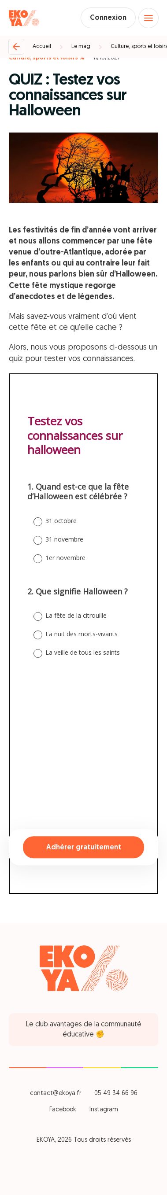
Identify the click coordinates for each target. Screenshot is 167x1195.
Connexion (108, 18)
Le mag (80, 46)
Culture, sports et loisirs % (47, 58)
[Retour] (16, 46)
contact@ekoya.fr (55, 1093)
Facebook (62, 1109)
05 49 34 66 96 (115, 1093)
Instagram (103, 1109)
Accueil (42, 46)
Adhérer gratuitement (83, 847)
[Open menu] (148, 18)
